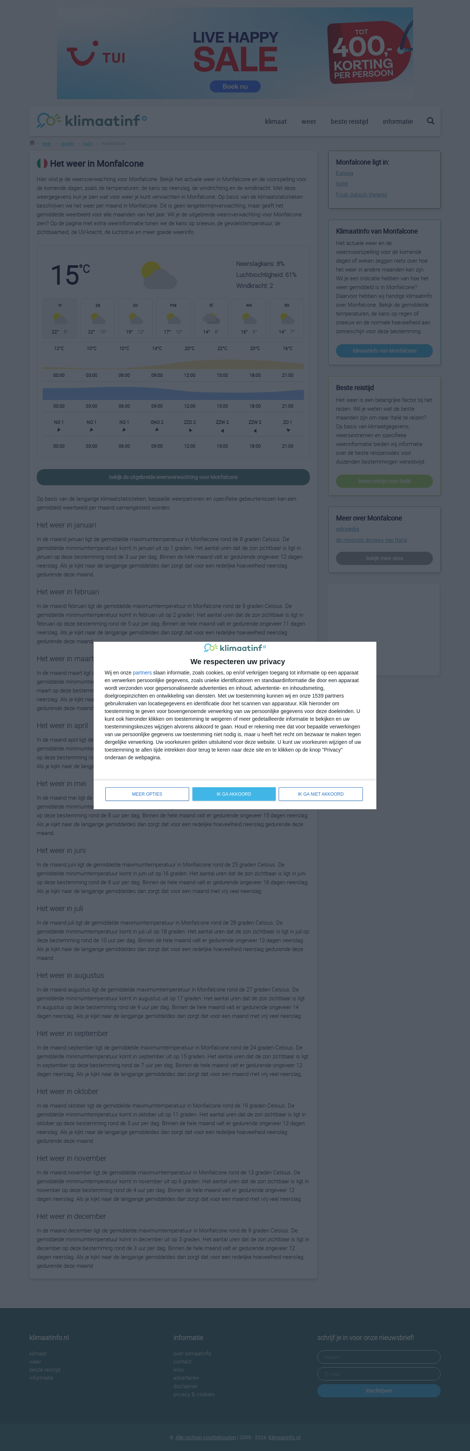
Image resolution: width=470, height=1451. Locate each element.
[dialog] (235, 725)
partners (142, 672)
